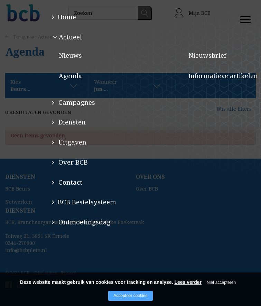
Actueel (46, 37)
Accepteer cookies (130, 295)
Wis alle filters (228, 112)
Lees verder (188, 282)
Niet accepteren (221, 282)
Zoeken (145, 13)
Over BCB (147, 188)
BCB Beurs (17, 188)
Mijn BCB (193, 13)
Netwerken (18, 201)
